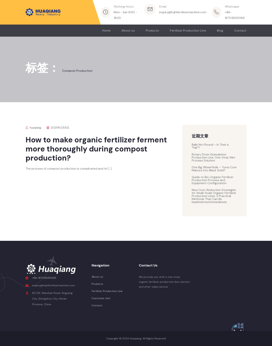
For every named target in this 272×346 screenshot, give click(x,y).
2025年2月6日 (58, 128)
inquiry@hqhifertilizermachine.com (182, 12)
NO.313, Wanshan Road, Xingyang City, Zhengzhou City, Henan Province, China (52, 298)
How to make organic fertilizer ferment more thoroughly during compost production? (96, 149)
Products (152, 30)
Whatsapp (232, 6)
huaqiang (33, 128)
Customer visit (101, 298)
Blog (220, 30)
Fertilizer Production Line (188, 30)
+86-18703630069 (44, 278)
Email (162, 6)
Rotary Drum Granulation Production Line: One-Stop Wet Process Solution (213, 157)
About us (128, 30)
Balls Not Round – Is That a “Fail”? (210, 146)
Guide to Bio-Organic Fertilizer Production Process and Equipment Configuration (212, 180)
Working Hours (124, 6)
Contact (240, 30)
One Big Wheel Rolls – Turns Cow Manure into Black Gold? (214, 168)
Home (106, 30)
